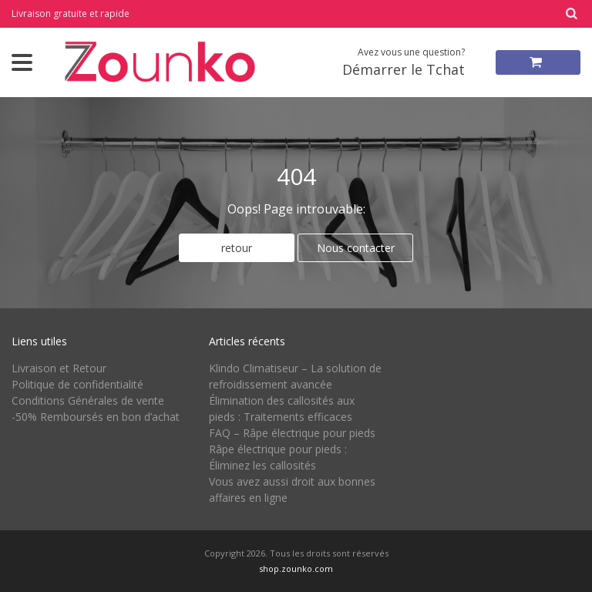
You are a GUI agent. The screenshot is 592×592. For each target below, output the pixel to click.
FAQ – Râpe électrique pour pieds (292, 433)
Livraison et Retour (59, 368)
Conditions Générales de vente (88, 400)
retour (236, 247)
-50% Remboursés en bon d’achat (96, 416)
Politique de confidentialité (77, 384)
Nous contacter (356, 247)
